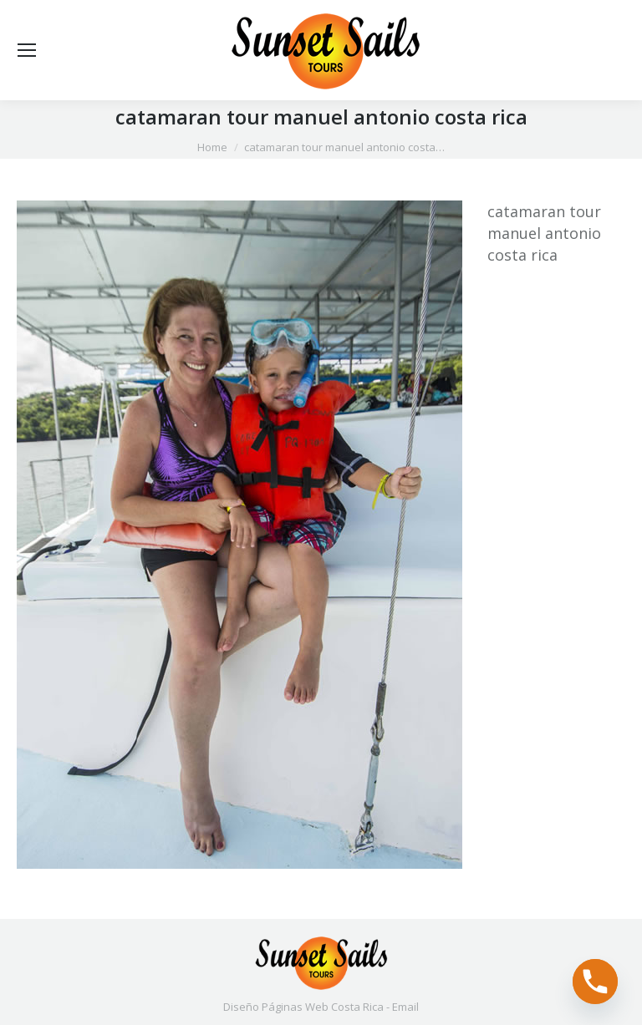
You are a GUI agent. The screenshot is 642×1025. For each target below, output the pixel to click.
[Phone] (595, 981)
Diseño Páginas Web (276, 1006)
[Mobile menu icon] (27, 50)
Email (405, 1006)
